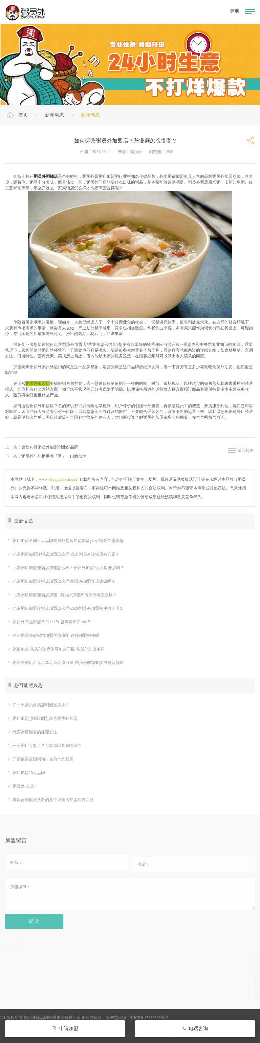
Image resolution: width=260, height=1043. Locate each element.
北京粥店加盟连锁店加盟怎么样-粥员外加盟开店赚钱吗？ (61, 581)
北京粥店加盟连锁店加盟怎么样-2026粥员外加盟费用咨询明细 (65, 608)
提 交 (34, 923)
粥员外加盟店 (37, 383)
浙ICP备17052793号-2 (117, 1017)
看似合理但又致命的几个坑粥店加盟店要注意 (50, 800)
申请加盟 (65, 1028)
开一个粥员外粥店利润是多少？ (38, 705)
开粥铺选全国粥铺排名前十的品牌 (40, 759)
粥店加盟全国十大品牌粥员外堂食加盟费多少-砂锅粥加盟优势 (65, 541)
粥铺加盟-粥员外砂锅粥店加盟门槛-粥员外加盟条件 (56, 649)
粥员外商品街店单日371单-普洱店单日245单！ (51, 622)
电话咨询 (195, 1028)
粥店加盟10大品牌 (26, 773)
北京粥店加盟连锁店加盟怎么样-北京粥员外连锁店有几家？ (63, 554)
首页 (23, 115)
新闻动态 (54, 115)
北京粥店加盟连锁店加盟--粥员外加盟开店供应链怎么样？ (62, 595)
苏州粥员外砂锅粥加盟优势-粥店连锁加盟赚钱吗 (53, 635)
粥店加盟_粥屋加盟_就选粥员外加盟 (42, 718)
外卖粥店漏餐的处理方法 (32, 732)
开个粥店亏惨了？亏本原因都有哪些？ (44, 745)
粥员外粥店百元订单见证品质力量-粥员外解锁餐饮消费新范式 (65, 663)
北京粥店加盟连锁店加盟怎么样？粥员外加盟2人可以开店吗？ (65, 568)
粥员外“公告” (22, 786)
